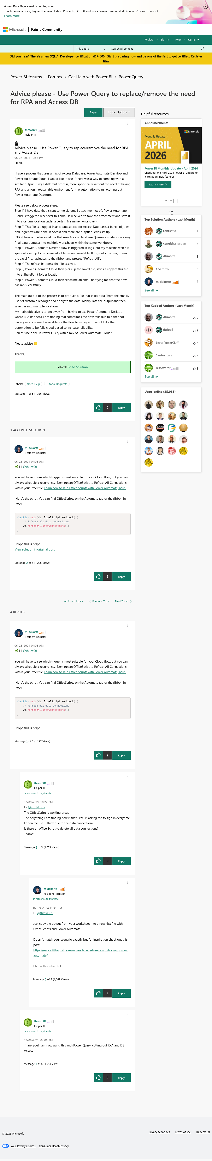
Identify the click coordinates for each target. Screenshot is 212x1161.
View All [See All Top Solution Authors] (151, 290)
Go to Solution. (78, 367)
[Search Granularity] (91, 49)
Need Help (33, 383)
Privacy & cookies (159, 1133)
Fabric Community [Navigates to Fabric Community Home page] (46, 29)
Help (178, 39)
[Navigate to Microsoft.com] (14, 29)
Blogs (144, 29)
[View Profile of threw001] (31, 130)
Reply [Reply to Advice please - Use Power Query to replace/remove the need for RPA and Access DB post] (121, 407)
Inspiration (90, 29)
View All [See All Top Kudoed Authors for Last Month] (151, 376)
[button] (93, 112)
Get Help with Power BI (90, 76)
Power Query (131, 76)
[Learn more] (158, 184)
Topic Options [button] (117, 112)
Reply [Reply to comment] (121, 577)
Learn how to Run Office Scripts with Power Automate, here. (85, 488)
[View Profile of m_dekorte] (31, 448)
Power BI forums (26, 76)
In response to (37, 794)
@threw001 (31, 467)
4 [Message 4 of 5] (36, 848)
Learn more (12, 16)
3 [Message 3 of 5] (36, 1065)
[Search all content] (158, 49)
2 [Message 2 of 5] (27, 563)
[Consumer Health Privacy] (54, 1147)
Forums (71, 29)
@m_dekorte (36, 809)
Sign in (165, 39)
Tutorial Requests (56, 383)
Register (149, 39)
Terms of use (183, 1133)
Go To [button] (192, 39)
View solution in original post (35, 550)
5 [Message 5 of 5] (45, 981)
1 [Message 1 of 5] (27, 393)
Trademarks (203, 1133)
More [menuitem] (158, 29)
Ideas (107, 29)
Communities (125, 29)
